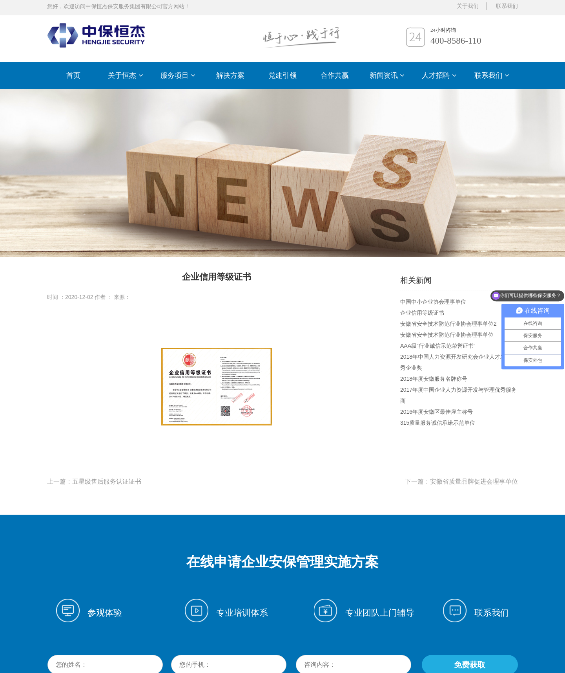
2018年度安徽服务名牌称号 (433, 379)
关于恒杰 (125, 75)
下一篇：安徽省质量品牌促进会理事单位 (461, 481)
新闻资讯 (387, 75)
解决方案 (230, 75)
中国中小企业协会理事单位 (433, 302)
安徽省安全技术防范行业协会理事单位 (447, 335)
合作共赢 (335, 75)
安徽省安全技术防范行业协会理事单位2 (448, 324)
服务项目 (177, 75)
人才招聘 (439, 75)
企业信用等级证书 (422, 313)
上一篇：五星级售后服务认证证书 (94, 481)
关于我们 (468, 6)
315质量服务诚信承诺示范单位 (437, 423)
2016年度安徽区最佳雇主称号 (436, 412)
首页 (73, 75)
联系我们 (491, 75)
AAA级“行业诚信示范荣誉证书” (437, 346)
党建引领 (282, 75)
